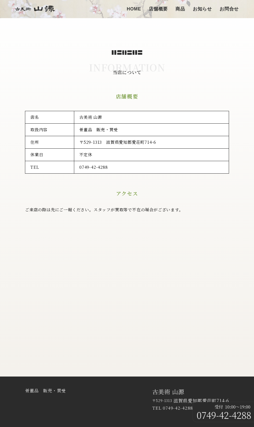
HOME (134, 8)
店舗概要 (158, 8)
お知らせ (202, 8)
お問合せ (229, 8)
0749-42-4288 (93, 167)
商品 (180, 8)
